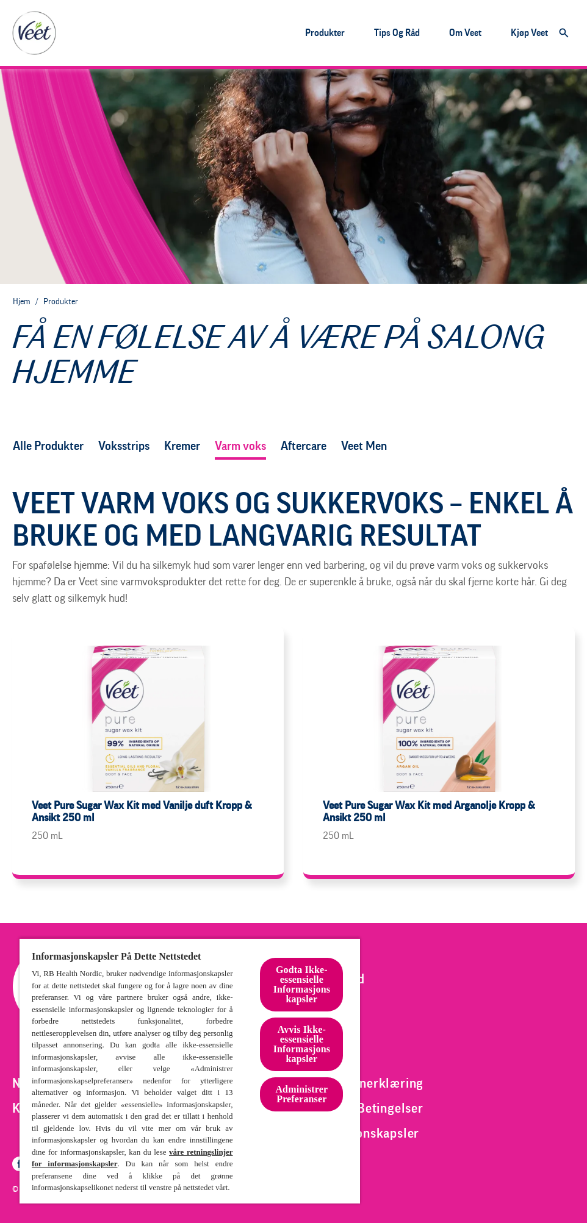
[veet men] (364, 446)
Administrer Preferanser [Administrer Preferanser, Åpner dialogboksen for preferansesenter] (301, 1094)
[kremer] (182, 446)
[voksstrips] (123, 446)
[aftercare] (303, 446)
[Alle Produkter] (48, 446)
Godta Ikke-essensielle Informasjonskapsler (301, 984)
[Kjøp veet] (529, 33)
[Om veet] (465, 33)
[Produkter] (325, 33)
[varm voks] (240, 446)
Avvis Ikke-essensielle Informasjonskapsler (301, 1044)
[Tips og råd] (397, 33)
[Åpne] (564, 33)
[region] (190, 1070)
